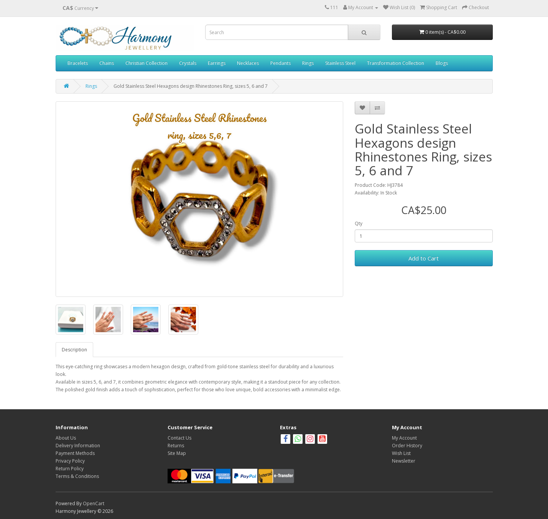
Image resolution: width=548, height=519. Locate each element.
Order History (407, 445)
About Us (66, 438)
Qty (358, 223)
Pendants (280, 63)
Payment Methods (75, 453)
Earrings (216, 63)
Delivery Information (78, 445)
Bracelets (77, 63)
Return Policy (70, 468)
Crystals (187, 63)
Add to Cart (423, 258)
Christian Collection (146, 63)
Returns (176, 445)
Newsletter (403, 461)
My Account (404, 438)
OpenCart (93, 503)
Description (74, 349)
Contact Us (179, 438)
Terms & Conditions (77, 476)
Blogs (442, 63)
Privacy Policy (70, 461)
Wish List (401, 453)
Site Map (177, 453)
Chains (106, 63)
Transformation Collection (395, 63)
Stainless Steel (340, 63)
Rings (308, 63)
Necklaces (248, 63)
